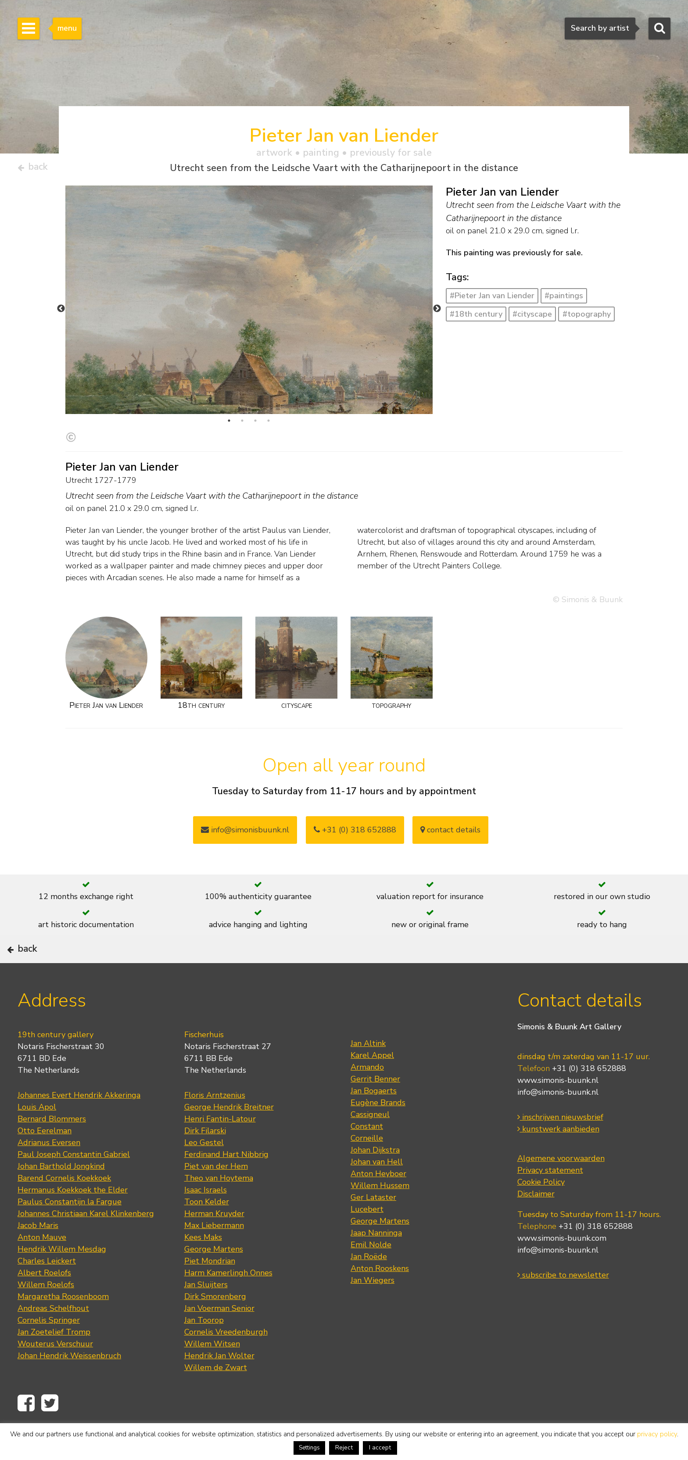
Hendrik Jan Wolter (219, 1384)
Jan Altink (368, 1072)
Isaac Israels (205, 1219)
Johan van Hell (377, 1190)
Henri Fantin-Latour (220, 1147)
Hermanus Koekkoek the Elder (73, 1219)
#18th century (476, 317)
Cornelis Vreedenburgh (226, 1361)
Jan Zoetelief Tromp (54, 1361)
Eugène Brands (378, 1131)
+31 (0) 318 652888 (355, 833)
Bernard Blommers (52, 1147)
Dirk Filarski (205, 1159)
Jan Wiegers (372, 1309)
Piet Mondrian (209, 1290)
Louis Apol (37, 1136)
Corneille (367, 1167)
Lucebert (367, 1238)
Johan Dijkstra (375, 1179)
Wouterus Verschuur (55, 1372)
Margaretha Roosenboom (63, 1325)
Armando (367, 1096)
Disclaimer (536, 1222)
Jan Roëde (369, 1285)
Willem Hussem (380, 1214)
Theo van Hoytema (218, 1207)
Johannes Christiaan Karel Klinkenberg (86, 1242)
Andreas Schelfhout (53, 1337)
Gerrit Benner (375, 1108)
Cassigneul (370, 1143)
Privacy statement (550, 1199)
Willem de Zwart (215, 1396)
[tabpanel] (249, 321)
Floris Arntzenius (214, 1124)
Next (437, 312)
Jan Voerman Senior (219, 1337)
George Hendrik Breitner (229, 1136)
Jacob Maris (38, 1254)
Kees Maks (203, 1266)
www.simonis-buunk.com (561, 1267)
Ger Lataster (373, 1226)
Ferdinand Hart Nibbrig (226, 1183)
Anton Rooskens (380, 1297)
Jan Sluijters (206, 1313)
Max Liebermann (214, 1254)
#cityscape (532, 317)
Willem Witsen (212, 1372)
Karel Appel (372, 1084)
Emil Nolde (371, 1273)
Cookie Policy (541, 1211)
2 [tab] (242, 424)
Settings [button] (309, 1448)
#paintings (564, 299)
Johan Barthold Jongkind (61, 1195)
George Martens (213, 1278)
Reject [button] (344, 1447)
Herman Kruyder (214, 1242)
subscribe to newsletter (563, 1304)
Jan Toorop (204, 1349)
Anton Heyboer (378, 1202)
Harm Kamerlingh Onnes (228, 1301)
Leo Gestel (204, 1171)
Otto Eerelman (45, 1159)
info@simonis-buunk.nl (557, 1121)
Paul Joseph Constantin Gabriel (74, 1183)
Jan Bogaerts (374, 1119)
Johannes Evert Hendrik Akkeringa (79, 1124)
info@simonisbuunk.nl (245, 833)
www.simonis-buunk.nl (557, 1109)
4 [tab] (268, 424)
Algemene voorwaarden (561, 1187)
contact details (450, 833)
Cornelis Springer (49, 1349)
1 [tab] (229, 424)
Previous (61, 312)
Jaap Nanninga (376, 1262)
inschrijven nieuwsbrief (560, 1146)
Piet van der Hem (216, 1195)
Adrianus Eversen (49, 1171)
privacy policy (657, 1434)
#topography (587, 317)
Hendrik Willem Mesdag (62, 1278)
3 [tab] (255, 424)
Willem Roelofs (46, 1313)
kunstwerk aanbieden (558, 1158)
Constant (367, 1155)
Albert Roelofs (44, 1301)
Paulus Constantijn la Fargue (70, 1230)
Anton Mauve (42, 1266)
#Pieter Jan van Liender (492, 299)
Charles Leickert (47, 1290)
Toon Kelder (206, 1230)
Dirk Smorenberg (215, 1325)
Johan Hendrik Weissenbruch (69, 1384)
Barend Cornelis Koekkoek (64, 1207)
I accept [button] (380, 1447)
